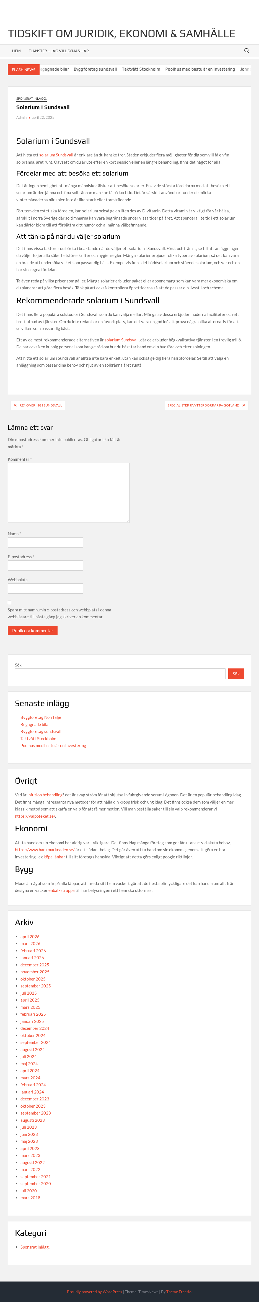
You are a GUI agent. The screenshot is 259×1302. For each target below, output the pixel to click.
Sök (18, 664)
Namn (14, 533)
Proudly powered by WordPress (94, 1291)
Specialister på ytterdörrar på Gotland (203, 405)
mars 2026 (30, 943)
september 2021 (35, 1176)
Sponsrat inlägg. (31, 98)
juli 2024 (28, 1056)
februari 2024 (33, 1084)
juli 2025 (28, 992)
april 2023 (30, 1148)
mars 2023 (30, 1155)
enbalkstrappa (61, 890)
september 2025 (35, 985)
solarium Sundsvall (56, 154)
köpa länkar (54, 856)
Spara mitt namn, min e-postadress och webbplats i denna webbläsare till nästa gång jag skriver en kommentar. (59, 613)
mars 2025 (30, 1007)
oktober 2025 (33, 978)
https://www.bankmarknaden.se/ (45, 849)
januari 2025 (32, 1021)
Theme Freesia (178, 1291)
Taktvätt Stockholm (144, 69)
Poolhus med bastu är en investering (204, 69)
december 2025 (34, 964)
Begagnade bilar (56, 69)
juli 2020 (28, 1190)
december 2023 (34, 1098)
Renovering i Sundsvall (41, 405)
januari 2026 (32, 957)
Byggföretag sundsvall (98, 69)
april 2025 (30, 999)
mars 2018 (30, 1197)
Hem (16, 50)
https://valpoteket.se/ (35, 816)
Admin (21, 117)
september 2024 (35, 1042)
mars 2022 (30, 1169)
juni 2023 (29, 1134)
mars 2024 (30, 1077)
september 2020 (35, 1183)
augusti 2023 (32, 1120)
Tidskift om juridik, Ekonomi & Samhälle (121, 33)
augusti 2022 (32, 1162)
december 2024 (34, 1028)
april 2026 (30, 936)
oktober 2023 (33, 1105)
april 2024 (30, 1070)
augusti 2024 (32, 1049)
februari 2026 (33, 950)
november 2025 (35, 971)
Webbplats (18, 579)
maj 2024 (29, 1063)
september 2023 (35, 1112)
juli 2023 (28, 1127)
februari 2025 (33, 1014)
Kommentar (20, 459)
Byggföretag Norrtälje (40, 717)
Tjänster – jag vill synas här (59, 50)
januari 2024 (32, 1091)
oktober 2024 (33, 1035)
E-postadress (21, 556)
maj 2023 (29, 1141)
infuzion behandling (45, 794)
